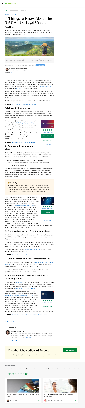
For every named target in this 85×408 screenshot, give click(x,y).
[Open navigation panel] (2, 3)
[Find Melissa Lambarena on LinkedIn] (20, 340)
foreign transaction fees (32, 249)
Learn (22, 10)
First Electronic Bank (45, 86)
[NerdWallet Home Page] (10, 3)
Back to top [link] (11, 321)
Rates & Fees (47, 144)
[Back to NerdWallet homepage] (6, 10)
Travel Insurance (66, 368)
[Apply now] (47, 136)
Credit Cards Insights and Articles (26, 368)
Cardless (19, 88)
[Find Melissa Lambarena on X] (12, 340)
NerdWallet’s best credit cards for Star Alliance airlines (29, 315)
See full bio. (30, 338)
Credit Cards (14, 10)
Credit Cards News (11, 368)
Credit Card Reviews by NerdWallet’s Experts (48, 368)
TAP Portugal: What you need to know (24, 104)
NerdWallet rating (47, 132)
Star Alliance (19, 282)
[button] (29, 72)
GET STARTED (70, 350)
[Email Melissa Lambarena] (16, 340)
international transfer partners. (25, 288)
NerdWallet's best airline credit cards (24, 142)
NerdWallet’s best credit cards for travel (25, 255)
